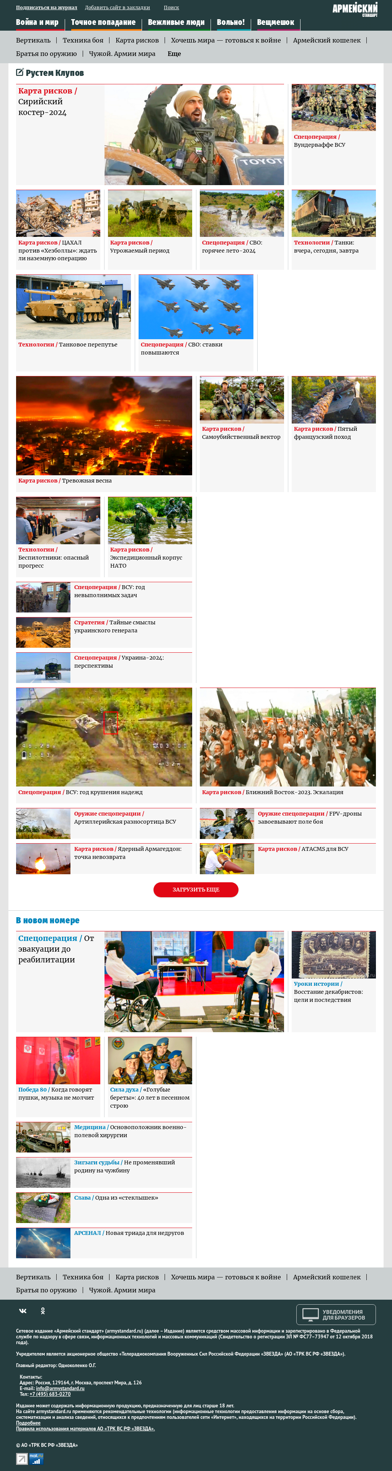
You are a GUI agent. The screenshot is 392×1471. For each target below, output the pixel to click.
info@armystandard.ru (60, 1388)
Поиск (171, 7)
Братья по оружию (46, 53)
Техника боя (83, 40)
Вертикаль (33, 40)
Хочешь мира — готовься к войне (226, 40)
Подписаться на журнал (46, 7)
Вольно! (231, 22)
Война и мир (37, 22)
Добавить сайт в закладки (117, 7)
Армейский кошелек (327, 40)
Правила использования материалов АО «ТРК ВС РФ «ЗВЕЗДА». (85, 1428)
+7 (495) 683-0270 (50, 1394)
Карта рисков (137, 40)
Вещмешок (275, 22)
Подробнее (28, 1423)
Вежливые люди (176, 22)
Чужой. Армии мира (122, 53)
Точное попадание (103, 22)
